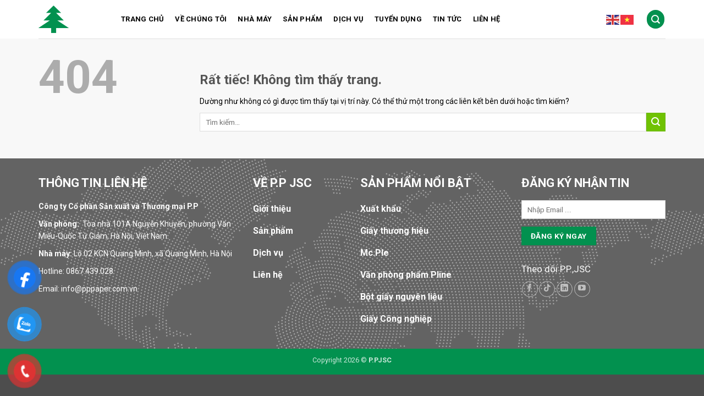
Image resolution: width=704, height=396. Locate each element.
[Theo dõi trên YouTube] (582, 289)
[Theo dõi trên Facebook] (530, 289)
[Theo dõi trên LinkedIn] (565, 289)
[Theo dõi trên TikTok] (547, 289)
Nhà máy (255, 19)
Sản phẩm (302, 19)
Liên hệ (487, 19)
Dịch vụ (348, 19)
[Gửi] (656, 122)
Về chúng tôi (201, 19)
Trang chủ (142, 19)
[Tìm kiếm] (656, 19)
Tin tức (447, 19)
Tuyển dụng (398, 19)
